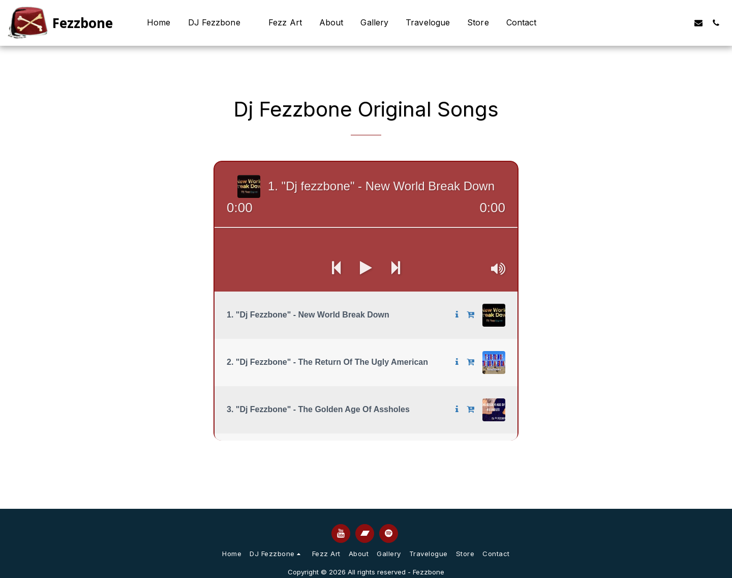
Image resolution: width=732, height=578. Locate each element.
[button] (220, 23)
